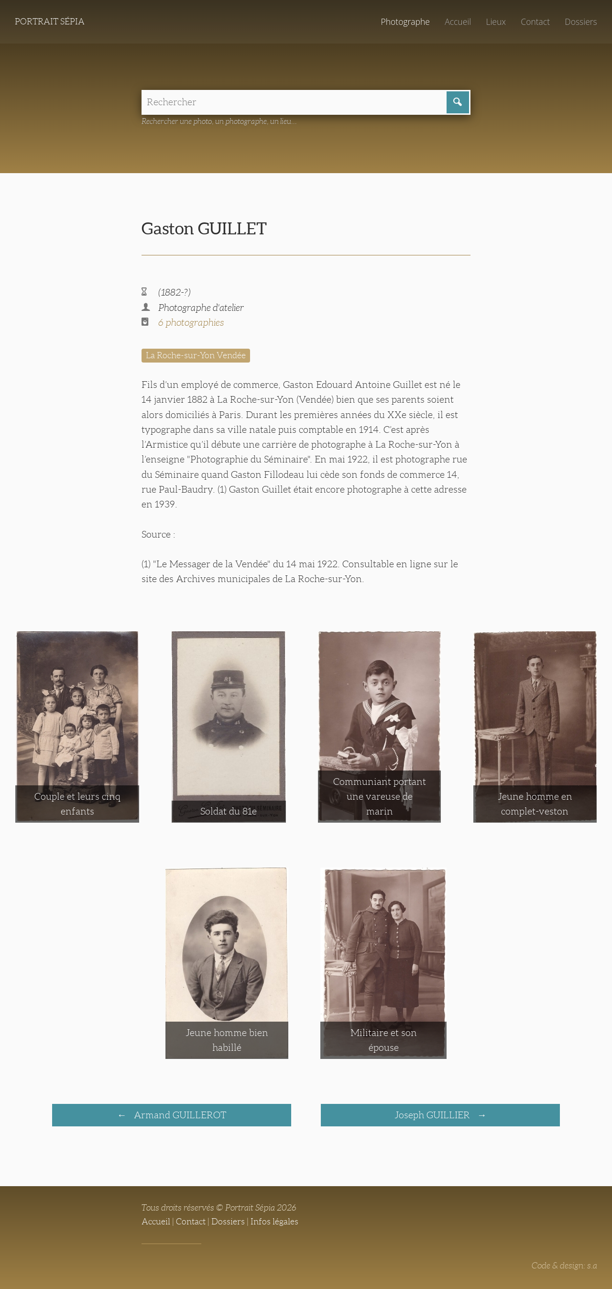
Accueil (458, 21)
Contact (535, 21)
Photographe (405, 21)
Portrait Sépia (50, 21)
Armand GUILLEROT (178, 1115)
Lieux (496, 21)
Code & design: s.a (564, 1265)
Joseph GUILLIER (433, 1115)
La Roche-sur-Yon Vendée (196, 355)
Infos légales (274, 1221)
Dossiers (581, 21)
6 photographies (191, 322)
